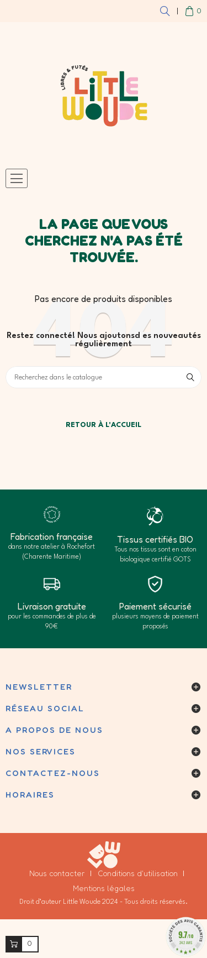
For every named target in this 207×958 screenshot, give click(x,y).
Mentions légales (104, 888)
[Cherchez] (103, 377)
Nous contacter (57, 873)
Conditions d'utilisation (138, 873)
